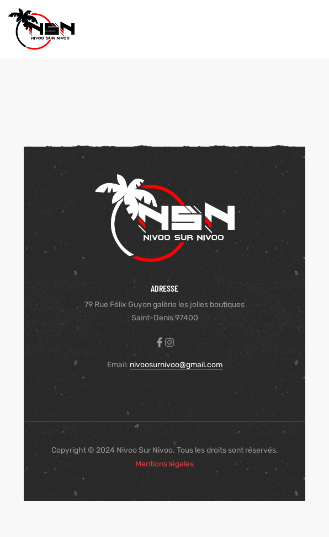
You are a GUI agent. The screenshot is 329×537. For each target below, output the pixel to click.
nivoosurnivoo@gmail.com (176, 364)
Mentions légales (164, 464)
